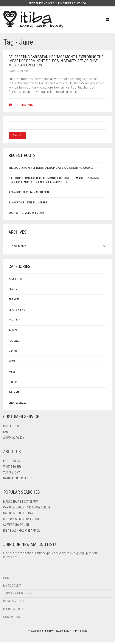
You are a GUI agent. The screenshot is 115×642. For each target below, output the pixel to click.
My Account (12, 586)
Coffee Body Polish (16, 524)
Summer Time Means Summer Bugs (28, 202)
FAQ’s (6, 432)
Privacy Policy (13, 601)
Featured (14, 340)
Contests (14, 320)
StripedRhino (78, 631)
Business (14, 299)
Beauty (13, 289)
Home (7, 578)
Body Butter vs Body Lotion (26, 212)
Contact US (11, 426)
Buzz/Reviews (17, 309)
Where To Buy (12, 466)
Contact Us (11, 617)
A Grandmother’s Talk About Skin (29, 192)
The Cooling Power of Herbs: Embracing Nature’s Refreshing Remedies (51, 167)
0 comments (21, 105)
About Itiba (15, 278)
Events (13, 330)
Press (12, 371)
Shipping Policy (13, 437)
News (12, 361)
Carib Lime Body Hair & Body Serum (26, 507)
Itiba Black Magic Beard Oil (21, 530)
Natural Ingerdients (17, 478)
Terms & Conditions (17, 593)
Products (14, 382)
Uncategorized (18, 70)
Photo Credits (13, 609)
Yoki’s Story (11, 472)
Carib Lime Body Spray (18, 513)
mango (13, 351)
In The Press (11, 461)
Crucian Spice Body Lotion (21, 519)
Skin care (14, 392)
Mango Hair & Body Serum (20, 501)
